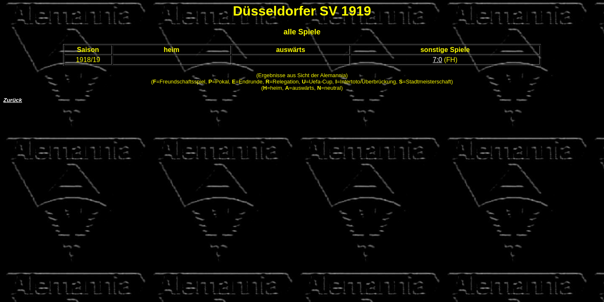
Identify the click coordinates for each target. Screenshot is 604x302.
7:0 (437, 59)
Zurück (12, 100)
